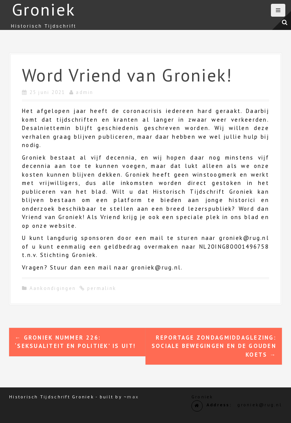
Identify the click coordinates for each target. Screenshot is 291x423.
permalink (100, 288)
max (133, 397)
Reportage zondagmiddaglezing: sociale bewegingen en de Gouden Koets (214, 346)
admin (84, 92)
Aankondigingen (53, 288)
